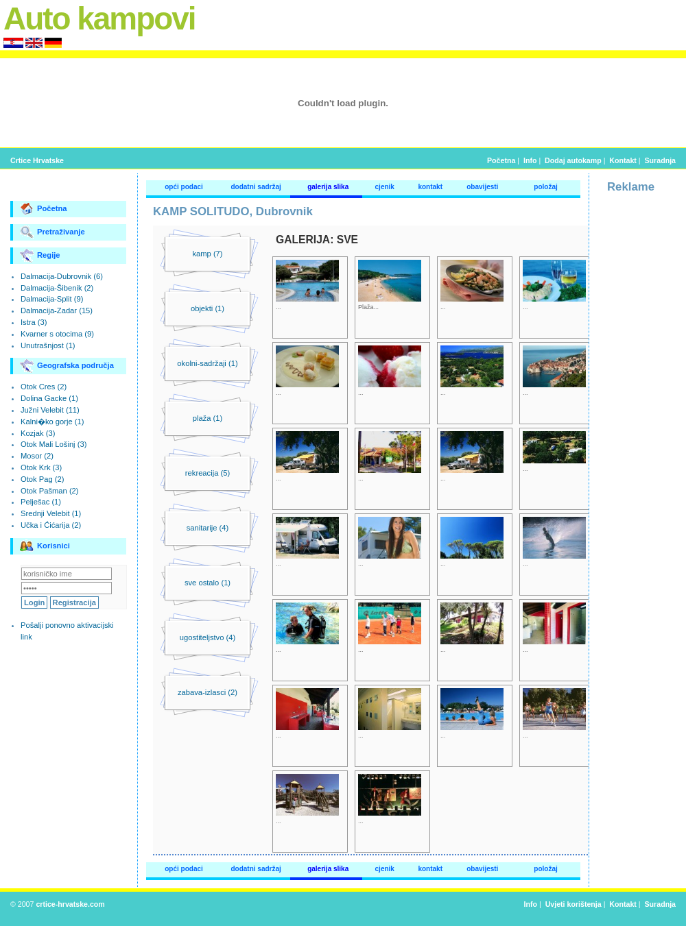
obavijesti (482, 187)
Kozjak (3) (38, 433)
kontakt (430, 187)
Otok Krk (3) (41, 467)
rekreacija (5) (207, 473)
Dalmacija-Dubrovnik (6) (62, 276)
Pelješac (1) (41, 502)
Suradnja (660, 160)
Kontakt (623, 160)
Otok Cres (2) (44, 386)
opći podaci (184, 187)
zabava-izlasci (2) (207, 692)
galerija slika (327, 187)
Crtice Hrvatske (37, 160)
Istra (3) (34, 322)
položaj (545, 187)
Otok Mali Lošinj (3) (53, 444)
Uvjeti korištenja (573, 904)
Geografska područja (67, 366)
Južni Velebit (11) (50, 410)
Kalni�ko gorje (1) (52, 421)
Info (529, 160)
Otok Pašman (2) (50, 491)
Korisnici (45, 546)
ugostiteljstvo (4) (207, 637)
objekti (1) (207, 308)
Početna (501, 160)
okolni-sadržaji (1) (207, 363)
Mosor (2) (37, 456)
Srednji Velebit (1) (51, 513)
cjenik (384, 187)
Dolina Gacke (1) (49, 398)
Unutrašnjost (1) (48, 345)
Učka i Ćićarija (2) (51, 525)
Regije (40, 256)
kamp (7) (207, 253)
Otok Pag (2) (42, 479)
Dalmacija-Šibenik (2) (57, 288)
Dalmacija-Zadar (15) (57, 310)
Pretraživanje (52, 232)
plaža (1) (208, 418)
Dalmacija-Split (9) (52, 299)
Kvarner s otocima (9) (57, 334)
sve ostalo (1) (207, 582)
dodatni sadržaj (255, 187)
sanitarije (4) (208, 528)
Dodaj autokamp (573, 160)
